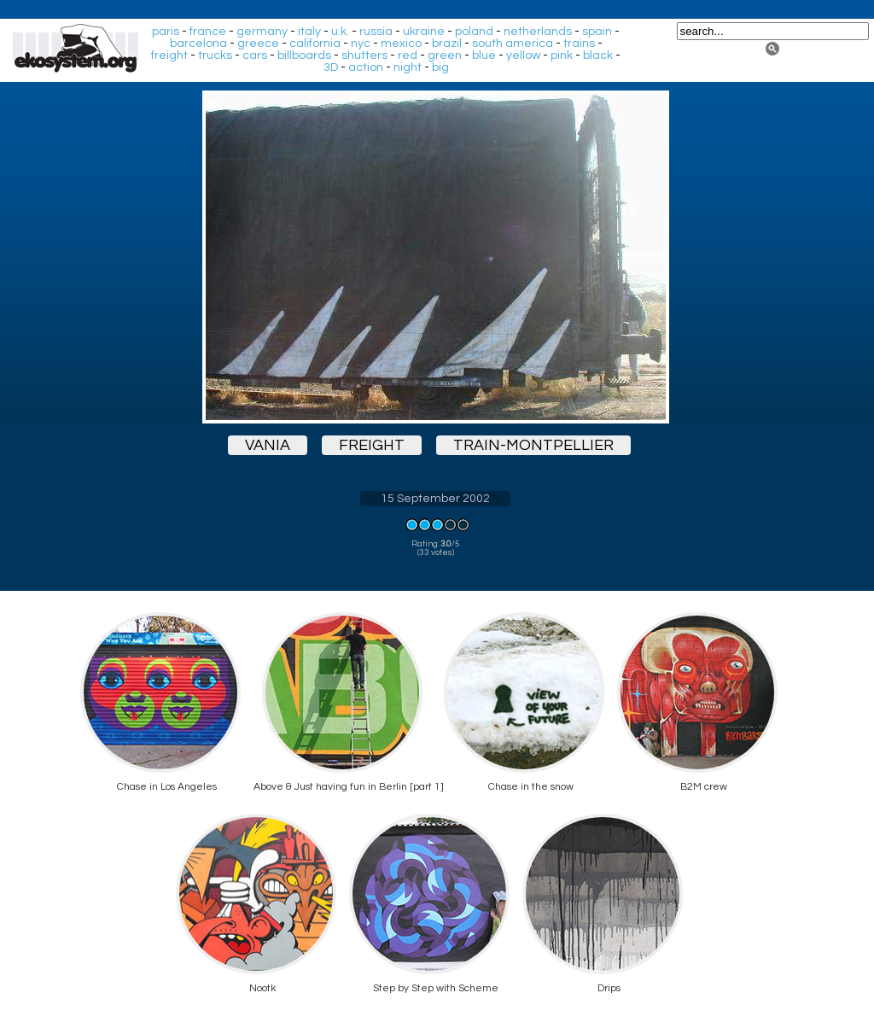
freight (169, 55)
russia (376, 32)
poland (474, 32)
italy (309, 32)
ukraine (424, 32)
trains (579, 44)
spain (597, 32)
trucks (215, 55)
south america (512, 44)
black (598, 55)
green (445, 55)
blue (484, 55)
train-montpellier (533, 445)
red (407, 55)
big (440, 67)
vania (267, 445)
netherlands (538, 32)
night (407, 67)
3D (330, 67)
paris (165, 32)
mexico (401, 44)
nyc (360, 44)
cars (254, 55)
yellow (523, 55)
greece (258, 44)
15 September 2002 (435, 499)
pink (562, 55)
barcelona (198, 44)
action (365, 67)
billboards (304, 55)
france (207, 32)
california (315, 44)
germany (262, 32)
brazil (447, 44)
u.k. (340, 32)
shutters (364, 55)
